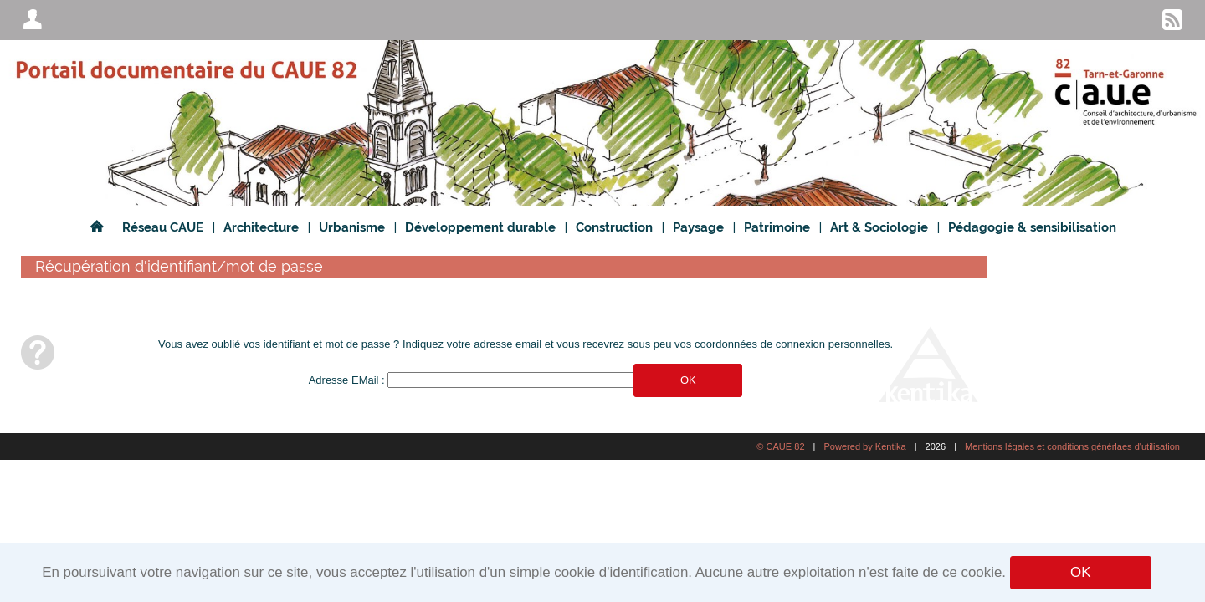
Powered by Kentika (864, 446)
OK (1080, 572)
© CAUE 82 (780, 446)
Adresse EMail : (347, 380)
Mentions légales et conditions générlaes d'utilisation (1072, 446)
